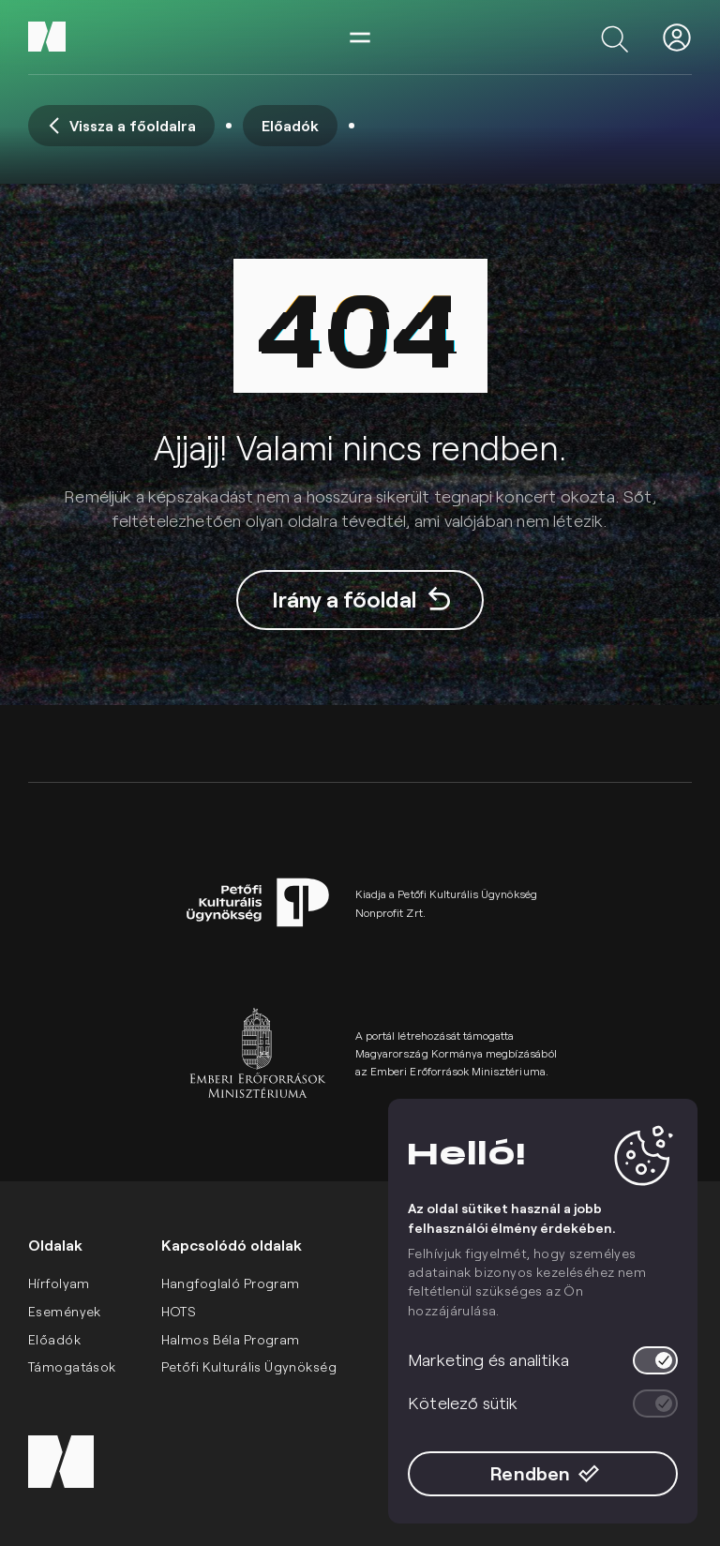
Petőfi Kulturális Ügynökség (249, 1366)
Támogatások (72, 1366)
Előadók (54, 1339)
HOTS (179, 1311)
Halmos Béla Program (230, 1339)
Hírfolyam (59, 1283)
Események (64, 1311)
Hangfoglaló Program (230, 1283)
